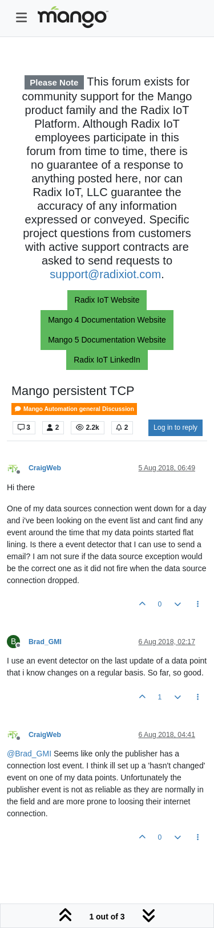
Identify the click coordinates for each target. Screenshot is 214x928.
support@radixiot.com (105, 274)
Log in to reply (175, 428)
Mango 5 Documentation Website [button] (107, 339)
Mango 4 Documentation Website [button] (107, 319)
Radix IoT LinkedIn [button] (107, 359)
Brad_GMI (45, 642)
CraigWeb (45, 468)
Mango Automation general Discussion (74, 409)
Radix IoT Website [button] (107, 299)
